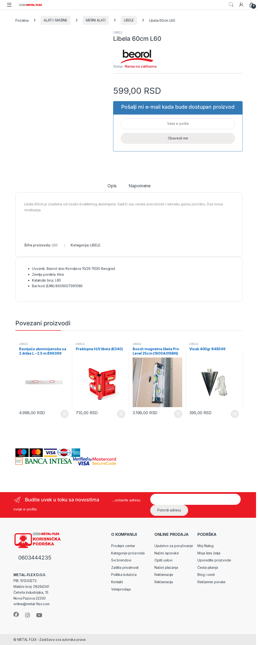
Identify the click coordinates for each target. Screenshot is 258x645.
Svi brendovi (121, 560)
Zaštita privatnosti (125, 567)
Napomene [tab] (139, 186)
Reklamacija (163, 582)
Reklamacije (163, 574)
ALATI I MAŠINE (55, 20)
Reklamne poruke (211, 582)
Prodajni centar (123, 546)
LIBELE (129, 20)
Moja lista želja (208, 553)
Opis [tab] (112, 186)
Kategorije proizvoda (128, 553)
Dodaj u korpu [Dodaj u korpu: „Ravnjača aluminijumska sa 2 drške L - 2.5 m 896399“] (64, 414)
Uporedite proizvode (214, 560)
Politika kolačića (124, 574)
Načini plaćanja (166, 567)
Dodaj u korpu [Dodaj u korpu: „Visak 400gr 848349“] (235, 414)
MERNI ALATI (96, 20)
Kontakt (117, 582)
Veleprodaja (120, 589)
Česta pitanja (207, 567)
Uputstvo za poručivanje (173, 546)
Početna (22, 20)
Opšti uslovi (163, 560)
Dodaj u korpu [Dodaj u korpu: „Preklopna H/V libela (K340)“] (121, 414)
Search (231, 4)
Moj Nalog (205, 546)
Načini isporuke (166, 553)
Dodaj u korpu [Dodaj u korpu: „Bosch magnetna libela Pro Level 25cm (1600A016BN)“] (178, 414)
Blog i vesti (206, 574)
